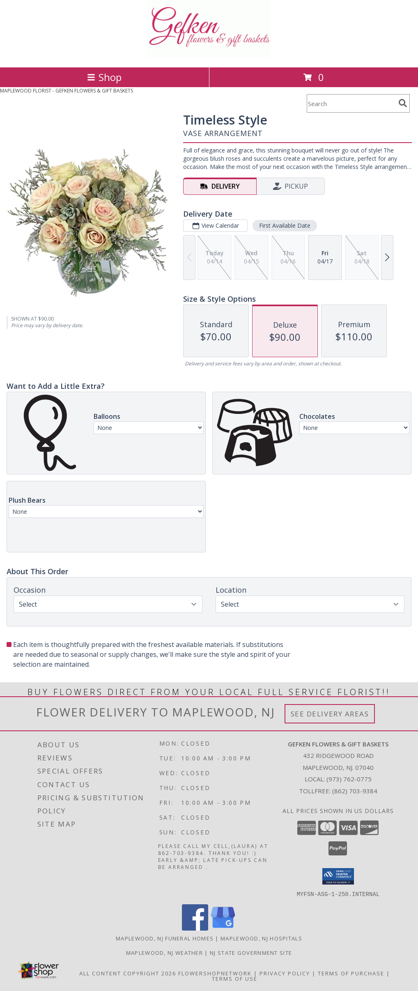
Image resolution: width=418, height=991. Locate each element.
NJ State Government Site (251, 952)
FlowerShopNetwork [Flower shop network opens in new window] (215, 973)
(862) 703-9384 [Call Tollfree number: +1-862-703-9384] (354, 791)
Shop (104, 77)
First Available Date (284, 225)
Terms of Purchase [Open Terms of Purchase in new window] (351, 973)
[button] (338, 876)
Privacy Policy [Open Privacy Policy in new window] (285, 973)
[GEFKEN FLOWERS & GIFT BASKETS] (209, 55)
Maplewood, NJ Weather (164, 952)
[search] (402, 103)
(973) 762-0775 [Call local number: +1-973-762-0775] (349, 779)
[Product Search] (351, 103)
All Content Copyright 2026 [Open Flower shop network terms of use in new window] (127, 973)
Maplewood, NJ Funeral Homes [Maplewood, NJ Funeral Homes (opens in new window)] (165, 938)
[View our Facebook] (195, 928)
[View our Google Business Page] (223, 928)
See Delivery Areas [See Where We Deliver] (330, 713)
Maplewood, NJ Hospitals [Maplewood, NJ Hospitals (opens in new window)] (261, 938)
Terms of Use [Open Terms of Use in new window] (234, 978)
